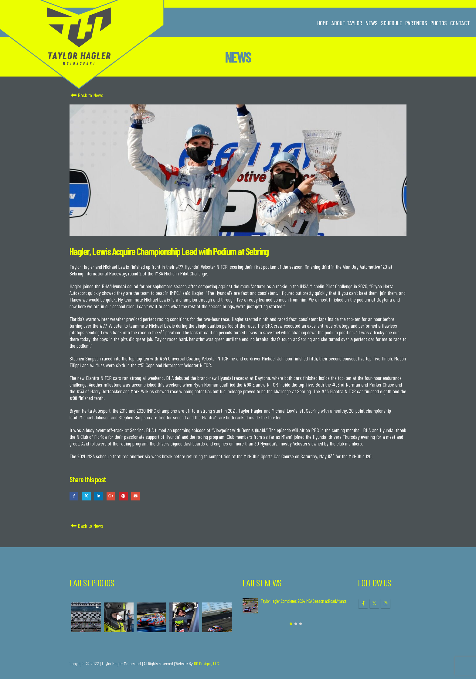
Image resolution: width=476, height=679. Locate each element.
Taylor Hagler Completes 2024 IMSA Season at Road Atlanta (304, 601)
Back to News (86, 95)
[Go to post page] (250, 605)
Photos (438, 22)
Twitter (86, 496)
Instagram (385, 603)
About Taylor (347, 22)
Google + (111, 496)
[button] (290, 623)
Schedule (391, 22)
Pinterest (123, 496)
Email (135, 496)
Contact (460, 22)
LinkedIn (98, 496)
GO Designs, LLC (206, 663)
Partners (416, 22)
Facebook (74, 496)
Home (322, 22)
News (371, 22)
